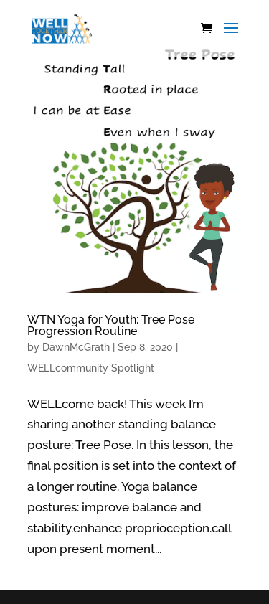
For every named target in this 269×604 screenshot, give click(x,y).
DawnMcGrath (76, 347)
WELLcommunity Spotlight (90, 368)
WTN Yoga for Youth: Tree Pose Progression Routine (110, 325)
